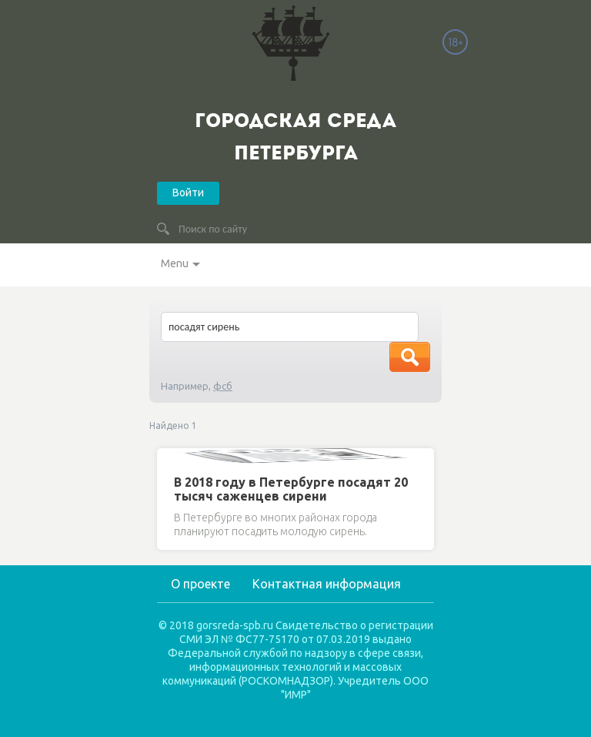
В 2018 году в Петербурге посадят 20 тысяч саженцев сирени (291, 489)
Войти (188, 192)
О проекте (200, 584)
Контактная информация (326, 584)
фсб (222, 385)
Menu (175, 263)
